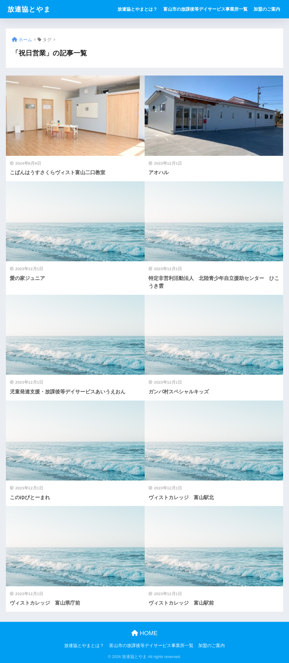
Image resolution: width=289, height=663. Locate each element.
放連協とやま (29, 9)
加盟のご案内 (267, 9)
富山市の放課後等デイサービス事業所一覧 (205, 9)
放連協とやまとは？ (137, 9)
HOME (144, 633)
